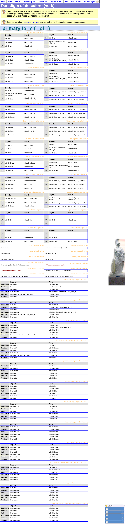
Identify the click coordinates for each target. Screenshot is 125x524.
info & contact (76, 2)
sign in (93, 2)
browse (18, 2)
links (66, 2)
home (3, 2)
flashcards (43, 2)
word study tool (29, 2)
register (87, 2)
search (10, 2)
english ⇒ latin (56, 2)
